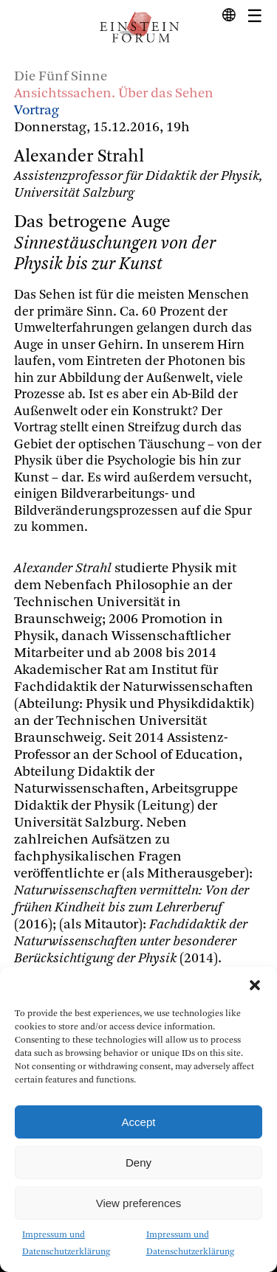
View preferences (139, 1203)
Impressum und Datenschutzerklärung (66, 1244)
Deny (138, 1162)
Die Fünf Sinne (60, 77)
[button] (254, 985)
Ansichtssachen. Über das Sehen (113, 94)
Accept (139, 1122)
